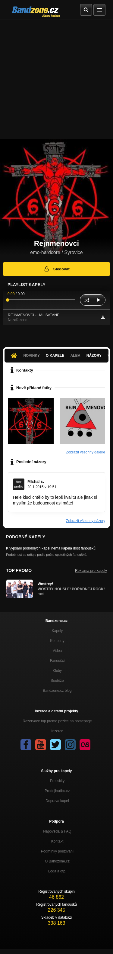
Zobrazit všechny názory (85, 521)
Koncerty (57, 641)
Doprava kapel (57, 801)
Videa (57, 651)
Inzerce (57, 731)
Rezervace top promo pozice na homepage (57, 721)
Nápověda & (57, 831)
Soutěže (57, 680)
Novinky (31, 355)
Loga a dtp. (57, 871)
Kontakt (57, 841)
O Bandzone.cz (57, 861)
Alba (75, 355)
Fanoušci (57, 661)
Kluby (57, 671)
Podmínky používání (57, 851)
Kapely (57, 631)
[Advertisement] (56, 79)
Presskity (57, 781)
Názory (94, 355)
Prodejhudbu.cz (57, 791)
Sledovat (56, 269)
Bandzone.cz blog (57, 690)
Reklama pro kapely (91, 571)
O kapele (55, 355)
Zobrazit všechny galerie (85, 452)
